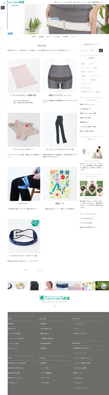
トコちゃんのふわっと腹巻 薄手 (23, 95)
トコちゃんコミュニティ (81, 387)
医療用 (98, 92)
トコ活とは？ (78, 383)
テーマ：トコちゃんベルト (88, 214)
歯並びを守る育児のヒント (88, 227)
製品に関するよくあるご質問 (16, 363)
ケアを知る (57, 36)
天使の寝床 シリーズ (86, 92)
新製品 (83, 63)
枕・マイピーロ (85, 84)
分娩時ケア (84, 75)
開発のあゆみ (45, 333)
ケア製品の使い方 (85, 109)
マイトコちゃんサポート (23, 149)
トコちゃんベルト (79, 323)
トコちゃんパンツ (95, 75)
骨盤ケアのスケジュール (87, 104)
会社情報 (65, 36)
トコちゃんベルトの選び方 (15, 338)
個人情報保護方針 (46, 343)
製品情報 (41, 36)
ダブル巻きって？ (12, 383)
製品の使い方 (11, 328)
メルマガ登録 (45, 383)
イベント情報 (45, 368)
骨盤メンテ (60, 203)
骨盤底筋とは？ (84, 122)
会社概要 (43, 323)
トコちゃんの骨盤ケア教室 (88, 126)
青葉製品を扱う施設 (13, 373)
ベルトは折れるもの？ (87, 218)
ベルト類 (90, 63)
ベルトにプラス (85, 67)
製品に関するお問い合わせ (15, 368)
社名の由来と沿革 (46, 328)
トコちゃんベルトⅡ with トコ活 (23, 255)
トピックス (74, 36)
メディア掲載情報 (46, 373)
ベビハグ (76, 328)
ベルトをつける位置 (86, 223)
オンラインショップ (80, 353)
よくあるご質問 (67, 2)
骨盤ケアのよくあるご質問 (88, 113)
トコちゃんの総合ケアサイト (83, 358)
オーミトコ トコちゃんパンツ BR (60, 149)
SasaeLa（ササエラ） (80, 333)
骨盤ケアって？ (78, 373)
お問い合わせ (76, 2)
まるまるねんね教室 (80, 368)
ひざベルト (23, 203)
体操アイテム (92, 71)
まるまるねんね (85, 88)
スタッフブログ (45, 378)
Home (34, 36)
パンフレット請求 (86, 2)
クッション (84, 79)
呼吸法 (95, 67)
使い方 (48, 36)
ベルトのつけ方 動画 (13, 333)
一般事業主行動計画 (47, 338)
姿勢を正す (94, 79)
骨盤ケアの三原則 (85, 117)
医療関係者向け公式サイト (82, 348)
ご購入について (58, 2)
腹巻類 (83, 71)
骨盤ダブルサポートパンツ (60, 95)
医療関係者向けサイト (98, 2)
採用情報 (43, 348)
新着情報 (43, 363)
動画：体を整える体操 (87, 131)
